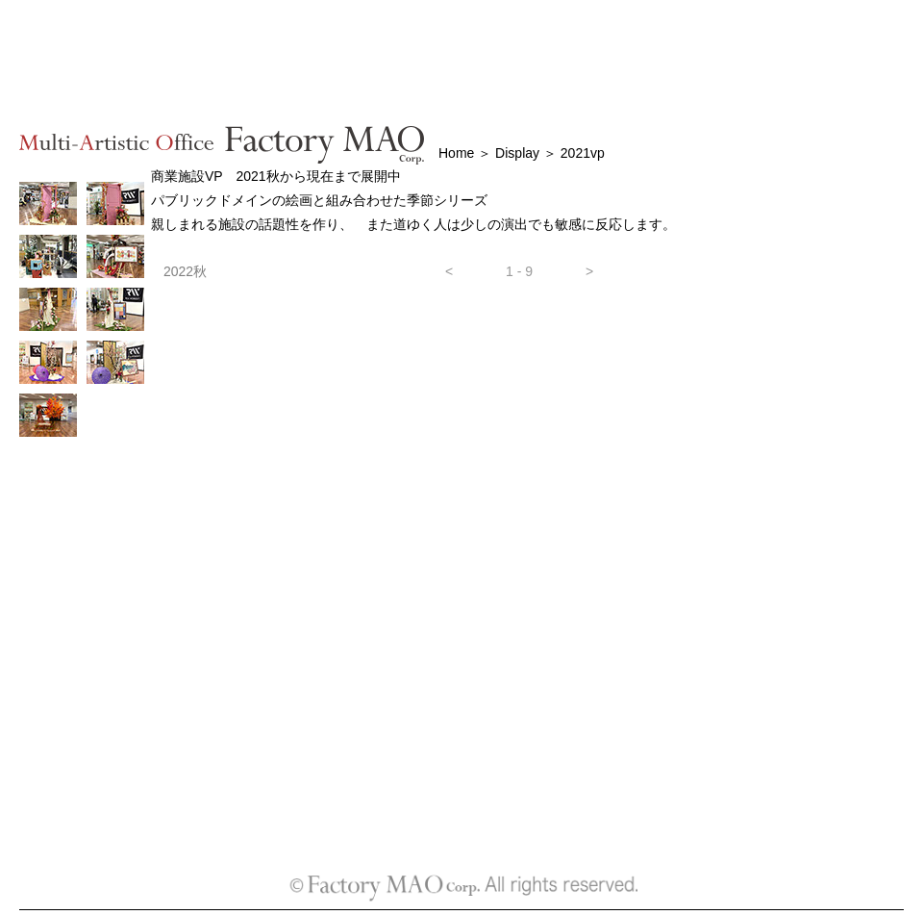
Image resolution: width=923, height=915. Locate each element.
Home (458, 153)
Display (515, 153)
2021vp (583, 153)
